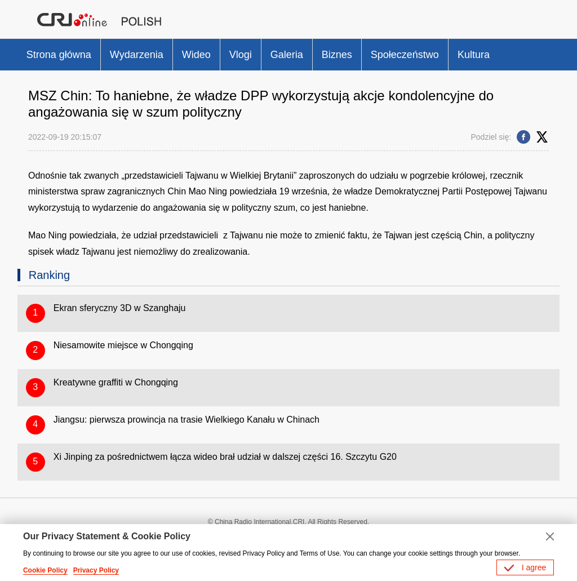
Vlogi (240, 54)
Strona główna (58, 54)
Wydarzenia (136, 54)
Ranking (49, 275)
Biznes (337, 54)
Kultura (474, 54)
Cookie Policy (45, 570)
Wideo (196, 54)
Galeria (286, 54)
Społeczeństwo (405, 54)
